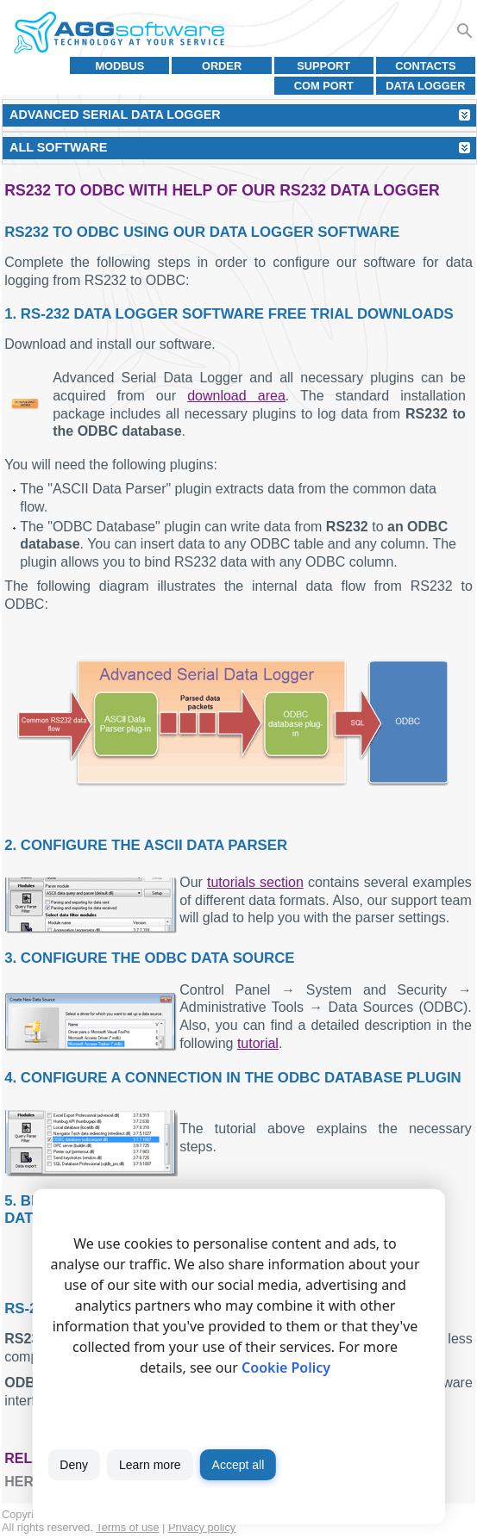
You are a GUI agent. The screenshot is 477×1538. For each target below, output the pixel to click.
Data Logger (425, 85)
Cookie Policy (286, 1367)
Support (323, 65)
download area (236, 395)
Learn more (150, 1465)
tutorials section (255, 882)
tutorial (258, 1043)
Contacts (425, 65)
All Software (58, 147)
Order (222, 65)
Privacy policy (201, 1527)
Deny (74, 1465)
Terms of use (127, 1527)
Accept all (238, 1465)
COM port (324, 85)
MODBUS (119, 65)
